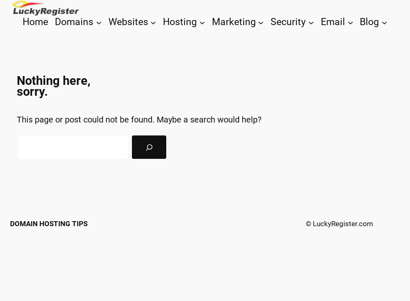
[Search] (149, 147)
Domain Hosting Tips (49, 223)
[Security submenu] (311, 22)
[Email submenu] (350, 22)
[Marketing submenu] (261, 22)
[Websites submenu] (153, 22)
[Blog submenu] (384, 22)
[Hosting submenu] (202, 22)
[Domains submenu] (99, 22)
